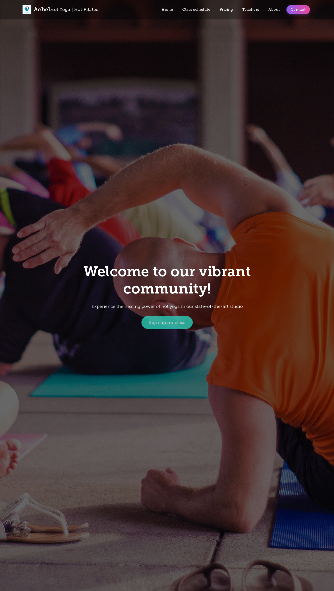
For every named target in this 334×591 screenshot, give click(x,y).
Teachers (250, 9)
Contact (298, 9)
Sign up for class (167, 323)
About (274, 9)
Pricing (226, 9)
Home (167, 9)
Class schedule (196, 9)
